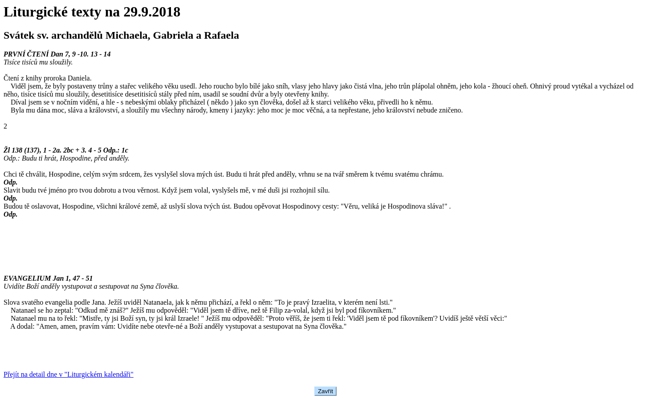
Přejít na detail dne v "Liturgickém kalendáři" (69, 374)
